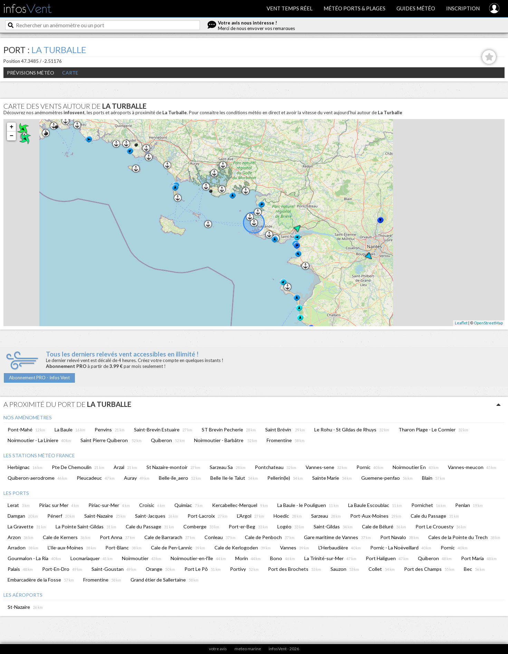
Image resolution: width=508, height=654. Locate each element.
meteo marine (247, 648)
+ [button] (11, 127)
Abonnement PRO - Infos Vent (39, 377)
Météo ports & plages (354, 8)
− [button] (11, 136)
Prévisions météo (30, 73)
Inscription (463, 8)
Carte (70, 73)
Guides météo (415, 8)
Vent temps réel (290, 8)
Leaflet (461, 323)
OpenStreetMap (488, 323)
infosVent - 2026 (284, 648)
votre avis (218, 648)
